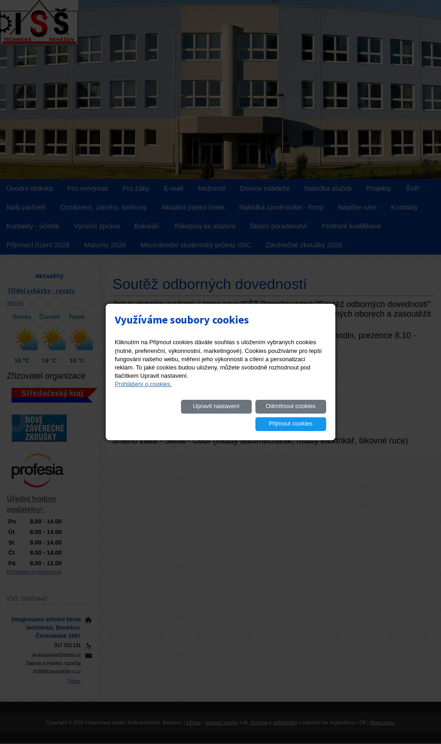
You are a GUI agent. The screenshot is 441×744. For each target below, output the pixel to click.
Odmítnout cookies (223, 414)
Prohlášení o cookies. (143, 392)
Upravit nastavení (153, 414)
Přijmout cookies (293, 414)
